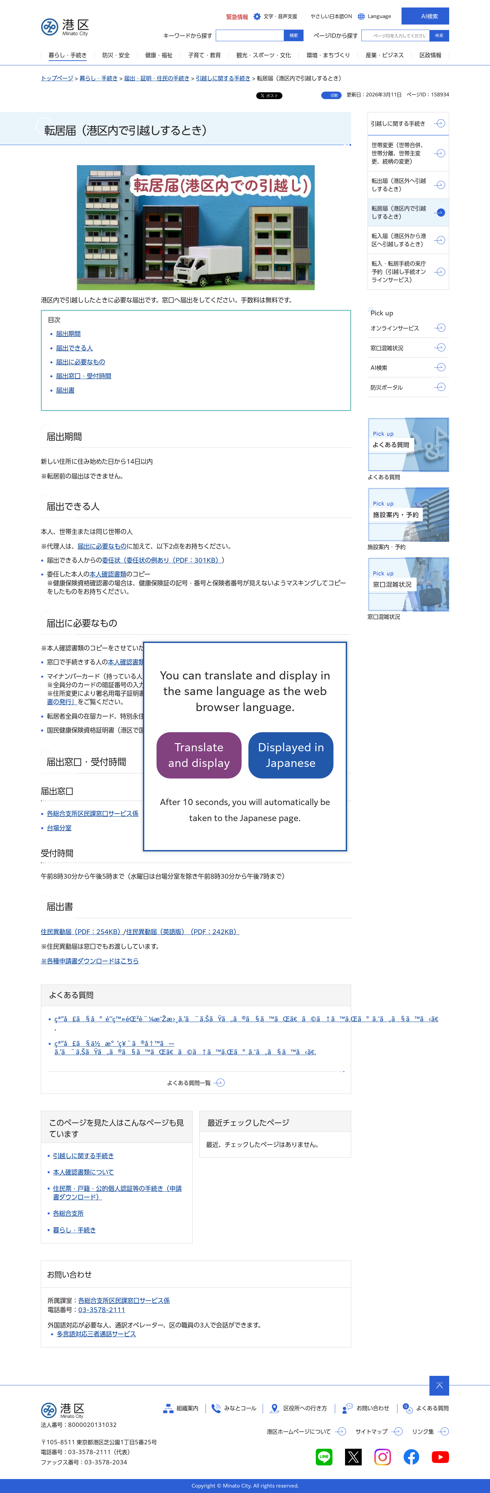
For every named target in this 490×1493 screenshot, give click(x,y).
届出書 (65, 390)
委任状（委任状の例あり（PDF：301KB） (162, 560)
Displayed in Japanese (291, 755)
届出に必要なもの (80, 362)
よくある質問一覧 (189, 1083)
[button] (232, 16)
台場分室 (59, 828)
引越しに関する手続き (223, 78)
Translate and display (199, 755)
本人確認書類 (107, 574)
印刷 (334, 95)
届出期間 (68, 334)
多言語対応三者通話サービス (96, 1334)
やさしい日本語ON (331, 16)
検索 (439, 35)
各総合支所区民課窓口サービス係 (92, 814)
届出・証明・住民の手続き (157, 78)
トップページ (57, 78)
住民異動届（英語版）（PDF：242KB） (183, 932)
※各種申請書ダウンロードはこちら (90, 961)
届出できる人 (74, 348)
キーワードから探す (222, 35)
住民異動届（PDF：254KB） (82, 932)
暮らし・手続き (99, 78)
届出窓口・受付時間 (83, 376)
